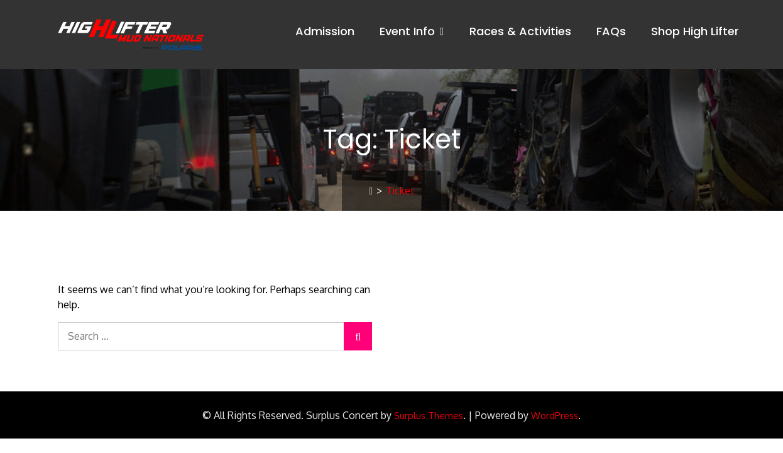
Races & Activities (520, 31)
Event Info (407, 31)
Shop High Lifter (695, 31)
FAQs (611, 31)
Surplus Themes (428, 416)
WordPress (554, 416)
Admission (324, 31)
